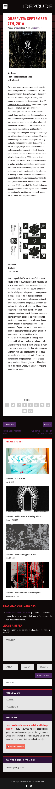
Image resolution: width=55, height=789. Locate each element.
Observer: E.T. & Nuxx (15, 478)
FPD (42, 781)
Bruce (18, 28)
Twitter (10, 699)
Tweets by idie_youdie (15, 767)
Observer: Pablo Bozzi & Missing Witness (24, 516)
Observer (36, 28)
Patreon (45, 732)
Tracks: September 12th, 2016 (18, 612)
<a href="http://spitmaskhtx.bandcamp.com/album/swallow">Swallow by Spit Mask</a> (28, 383)
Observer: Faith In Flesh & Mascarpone (23, 592)
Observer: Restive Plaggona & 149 (21, 554)
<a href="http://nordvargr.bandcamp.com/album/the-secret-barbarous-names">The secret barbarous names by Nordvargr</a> (28, 209)
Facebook (12, 707)
